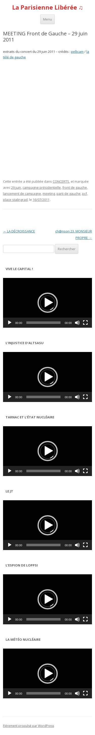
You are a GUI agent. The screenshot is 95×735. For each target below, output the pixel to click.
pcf (84, 193)
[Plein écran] (85, 322)
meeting (49, 193)
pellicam (77, 51)
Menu (47, 19)
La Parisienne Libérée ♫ (47, 7)
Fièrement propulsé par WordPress (28, 726)
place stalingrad (15, 199)
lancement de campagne (22, 193)
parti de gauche (68, 193)
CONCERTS (61, 181)
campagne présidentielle (42, 187)
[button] (47, 303)
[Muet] (77, 322)
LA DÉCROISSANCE (19, 231)
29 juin (16, 187)
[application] (47, 303)
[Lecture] (9, 322)
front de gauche (74, 187)
